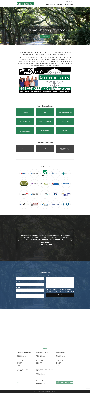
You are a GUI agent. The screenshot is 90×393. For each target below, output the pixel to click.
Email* (17, 275)
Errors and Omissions (45, 148)
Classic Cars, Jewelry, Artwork (45, 121)
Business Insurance (25, 148)
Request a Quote (69, 4)
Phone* (17, 293)
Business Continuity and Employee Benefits (65, 149)
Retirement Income (45, 130)
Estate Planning (65, 130)
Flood (45, 112)
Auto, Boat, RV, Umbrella (25, 121)
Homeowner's (25, 112)
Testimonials (59, 4)
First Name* (18, 281)
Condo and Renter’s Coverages (65, 112)
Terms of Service (65, 291)
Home (47, 4)
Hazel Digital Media (52, 391)
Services (52, 4)
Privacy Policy (54, 291)
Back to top (45, 348)
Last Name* (18, 287)
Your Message (48, 275)
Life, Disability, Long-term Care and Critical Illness (25, 130)
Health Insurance (65, 121)
